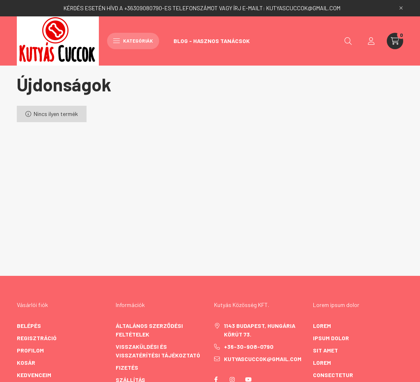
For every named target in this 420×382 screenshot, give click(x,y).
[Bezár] (401, 8)
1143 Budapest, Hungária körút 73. (259, 330)
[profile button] (371, 41)
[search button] (348, 41)
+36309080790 (143, 8)
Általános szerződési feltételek (149, 330)
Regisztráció (37, 337)
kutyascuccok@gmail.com (262, 358)
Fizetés (127, 367)
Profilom (30, 350)
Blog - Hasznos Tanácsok (211, 40)
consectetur (333, 374)
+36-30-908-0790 (249, 346)
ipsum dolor (331, 337)
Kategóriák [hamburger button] (133, 40)
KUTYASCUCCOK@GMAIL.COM (303, 8)
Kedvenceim (34, 374)
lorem (322, 325)
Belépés (29, 325)
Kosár (26, 362)
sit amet (325, 350)
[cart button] (395, 41)
